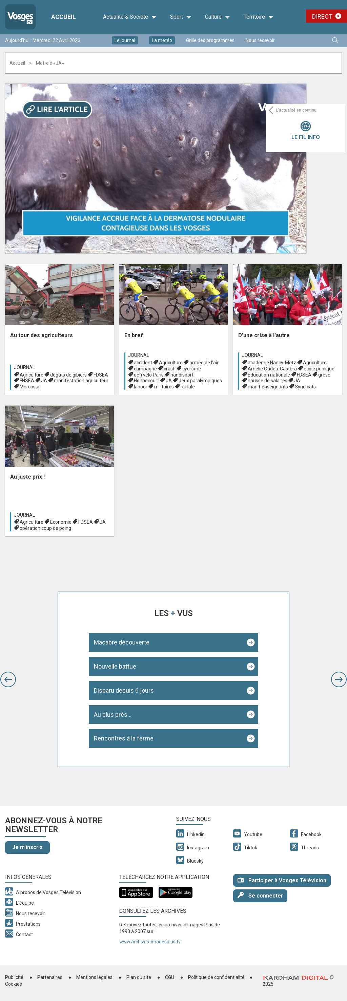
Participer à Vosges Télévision (282, 880)
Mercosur (30, 386)
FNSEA (27, 380)
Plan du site (138, 977)
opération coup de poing (45, 528)
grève (324, 375)
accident (143, 362)
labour (140, 386)
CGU (169, 977)
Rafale (188, 386)
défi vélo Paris (149, 375)
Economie (61, 522)
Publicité (14, 977)
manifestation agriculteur (81, 380)
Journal (24, 367)
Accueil (17, 63)
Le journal (125, 40)
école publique (319, 368)
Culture (217, 17)
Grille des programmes (210, 40)
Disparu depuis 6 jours (124, 690)
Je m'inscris (27, 847)
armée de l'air (204, 362)
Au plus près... (112, 714)
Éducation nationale (269, 375)
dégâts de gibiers (68, 375)
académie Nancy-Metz (272, 362)
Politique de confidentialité (216, 977)
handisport (181, 375)
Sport (180, 17)
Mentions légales (94, 977)
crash (170, 368)
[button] (8, 679)
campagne (145, 368)
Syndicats (305, 386)
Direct (322, 16)
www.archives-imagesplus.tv (150, 941)
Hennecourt (146, 380)
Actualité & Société (130, 17)
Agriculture (31, 375)
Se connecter (260, 895)
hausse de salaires (267, 380)
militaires (164, 386)
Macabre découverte (121, 642)
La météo (162, 40)
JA (44, 380)
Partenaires (49, 977)
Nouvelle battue (115, 666)
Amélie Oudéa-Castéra (272, 368)
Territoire (258, 17)
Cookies (13, 984)
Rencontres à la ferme (124, 738)
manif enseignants (268, 386)
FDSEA (101, 375)
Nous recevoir (260, 40)
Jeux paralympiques (200, 380)
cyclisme (191, 368)
